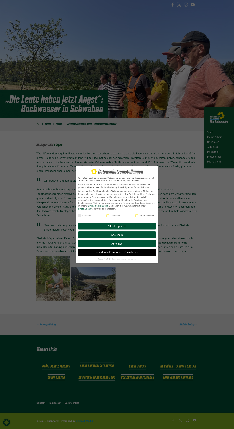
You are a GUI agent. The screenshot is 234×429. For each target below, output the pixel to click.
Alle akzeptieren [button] (117, 226)
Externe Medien (144, 215)
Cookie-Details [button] (103, 259)
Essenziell (84, 215)
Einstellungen (84, 208)
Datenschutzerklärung (98, 205)
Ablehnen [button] (117, 243)
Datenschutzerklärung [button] (118, 259)
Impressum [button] (132, 259)
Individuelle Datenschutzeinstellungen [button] (117, 252)
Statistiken (113, 215)
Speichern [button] (117, 234)
